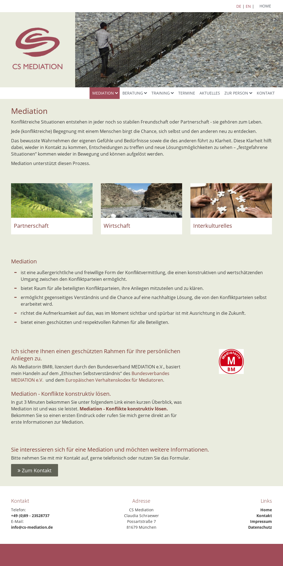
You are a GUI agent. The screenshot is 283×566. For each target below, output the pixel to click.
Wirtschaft (117, 225)
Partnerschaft (31, 225)
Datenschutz (260, 527)
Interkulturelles (212, 225)
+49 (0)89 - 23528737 (30, 515)
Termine (186, 93)
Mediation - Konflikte (103, 409)
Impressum (261, 521)
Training (160, 93)
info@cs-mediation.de (32, 527)
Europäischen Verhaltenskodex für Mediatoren (114, 380)
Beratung (132, 93)
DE (238, 6)
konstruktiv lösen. (147, 409)
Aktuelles (210, 93)
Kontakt (266, 93)
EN (248, 6)
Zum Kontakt (34, 470)
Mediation (103, 93)
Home (265, 6)
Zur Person (236, 93)
